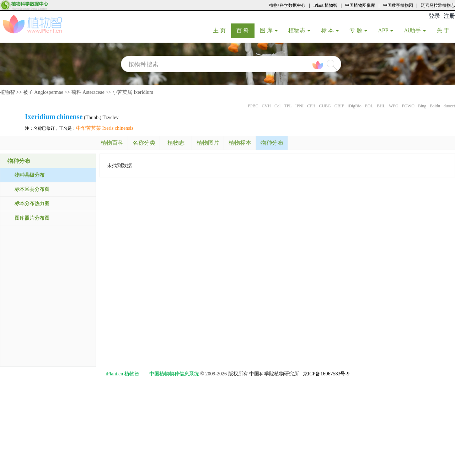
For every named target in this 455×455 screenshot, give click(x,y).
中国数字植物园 (398, 5)
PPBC (253, 105)
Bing (422, 105)
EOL (369, 105)
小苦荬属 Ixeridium (132, 92)
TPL (287, 105)
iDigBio (355, 105)
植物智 (7, 92)
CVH (266, 105)
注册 (449, 16)
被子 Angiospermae (43, 92)
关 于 (446, 30)
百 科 (245, 30)
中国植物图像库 (360, 5)
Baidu (435, 105)
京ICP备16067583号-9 (326, 373)
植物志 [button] (299, 30)
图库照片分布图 (32, 218)
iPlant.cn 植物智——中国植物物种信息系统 (152, 373)
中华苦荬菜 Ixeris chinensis (104, 128)
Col (277, 105)
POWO (408, 105)
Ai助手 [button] (415, 30)
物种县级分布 (29, 175)
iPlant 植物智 (325, 5)
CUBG (325, 105)
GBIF (339, 105)
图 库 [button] (269, 30)
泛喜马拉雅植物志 (438, 5)
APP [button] (385, 30)
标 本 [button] (330, 30)
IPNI (299, 105)
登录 (434, 16)
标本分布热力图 (32, 203)
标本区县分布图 (32, 189)
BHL (381, 105)
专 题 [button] (358, 30)
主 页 (222, 30)
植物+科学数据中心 (287, 5)
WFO (393, 105)
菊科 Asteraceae (88, 92)
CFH (311, 105)
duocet (449, 105)
